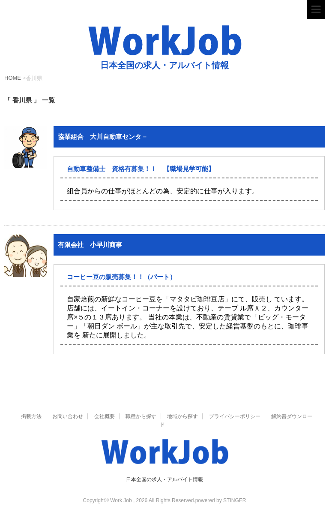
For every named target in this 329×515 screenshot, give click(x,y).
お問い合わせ (67, 416)
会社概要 (104, 416)
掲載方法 (31, 416)
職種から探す (141, 416)
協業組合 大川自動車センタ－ (103, 136)
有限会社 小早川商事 (90, 244)
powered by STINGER (220, 500)
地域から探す (182, 416)
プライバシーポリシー (234, 416)
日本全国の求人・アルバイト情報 (164, 479)
